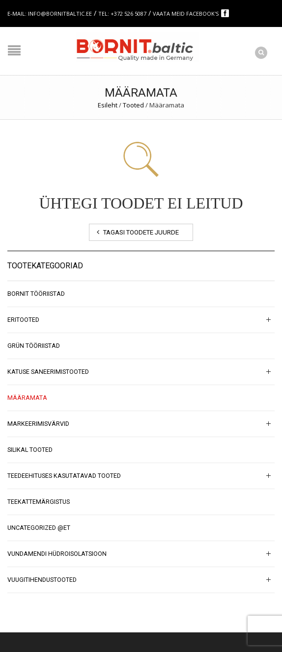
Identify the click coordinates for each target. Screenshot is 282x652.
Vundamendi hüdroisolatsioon (57, 553)
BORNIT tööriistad (36, 293)
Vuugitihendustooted (42, 579)
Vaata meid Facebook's (186, 13)
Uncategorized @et (38, 527)
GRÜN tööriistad (33, 345)
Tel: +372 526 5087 (122, 13)
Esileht (107, 105)
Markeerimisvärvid (38, 423)
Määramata (27, 397)
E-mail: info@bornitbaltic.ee (49, 13)
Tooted (133, 105)
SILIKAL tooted (30, 449)
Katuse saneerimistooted (48, 371)
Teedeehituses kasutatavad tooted (64, 475)
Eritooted (23, 319)
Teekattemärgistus (38, 501)
